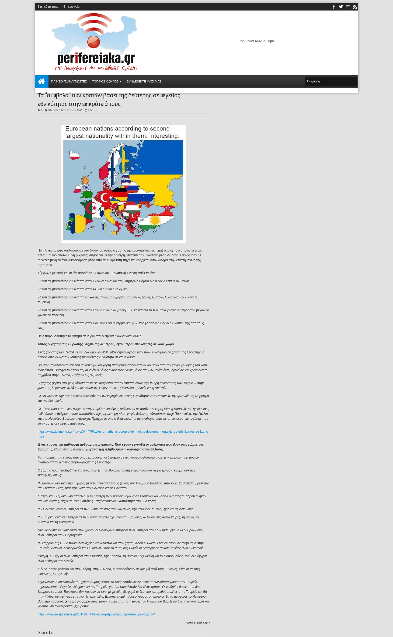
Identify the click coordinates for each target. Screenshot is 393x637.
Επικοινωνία (72, 6)
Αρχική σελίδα (41, 81)
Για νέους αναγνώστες (69, 81)
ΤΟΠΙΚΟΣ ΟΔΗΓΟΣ (105, 81)
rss (354, 7)
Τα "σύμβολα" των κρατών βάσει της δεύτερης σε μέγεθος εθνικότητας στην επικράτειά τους (109, 99)
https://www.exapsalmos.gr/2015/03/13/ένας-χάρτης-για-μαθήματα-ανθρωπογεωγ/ (96, 614)
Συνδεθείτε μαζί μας (144, 81)
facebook (333, 7)
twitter (340, 7)
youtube (347, 7)
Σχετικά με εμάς (48, 6)
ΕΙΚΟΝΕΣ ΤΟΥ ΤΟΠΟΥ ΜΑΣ (65, 110)
